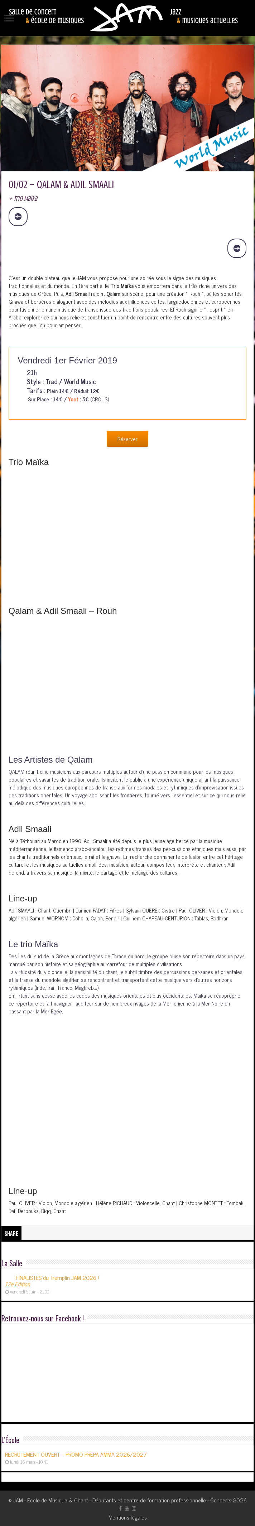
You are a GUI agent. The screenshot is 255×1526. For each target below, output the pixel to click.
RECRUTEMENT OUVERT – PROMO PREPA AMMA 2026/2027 (76, 1454)
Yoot (73, 399)
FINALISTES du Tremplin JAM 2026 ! (52, 1280)
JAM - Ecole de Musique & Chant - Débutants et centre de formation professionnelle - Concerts (122, 1500)
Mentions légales (128, 1517)
